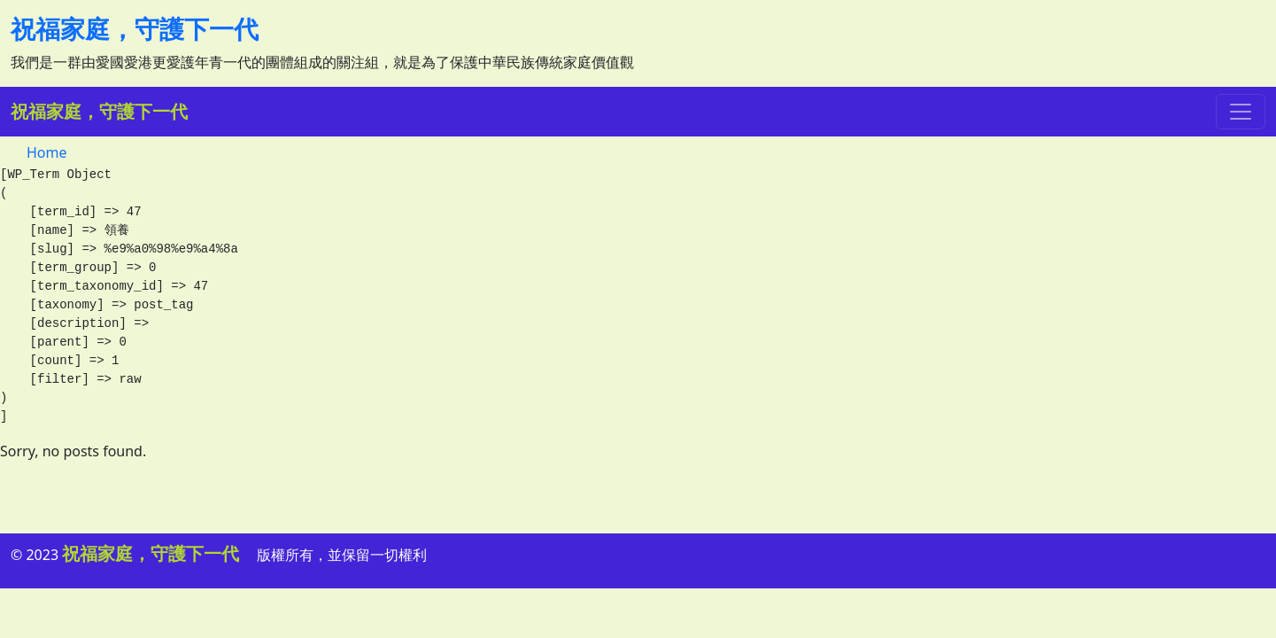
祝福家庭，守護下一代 (135, 28)
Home (47, 152)
